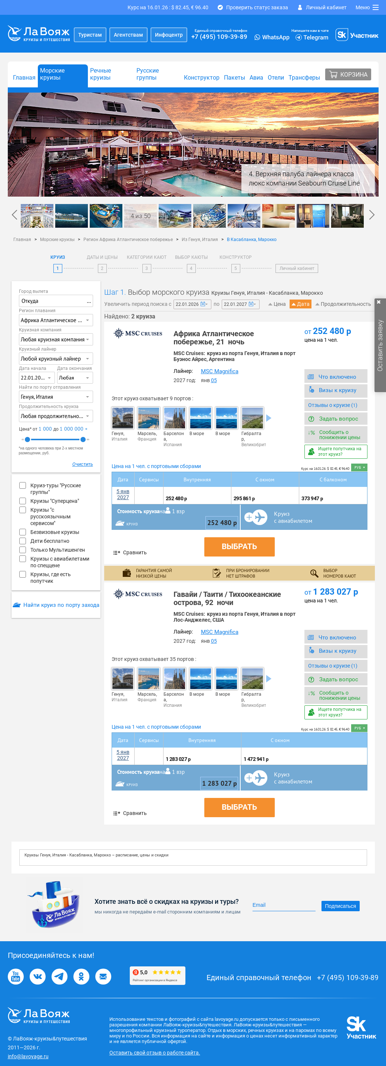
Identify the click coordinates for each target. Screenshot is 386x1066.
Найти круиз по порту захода (61, 605)
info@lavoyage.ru (28, 1056)
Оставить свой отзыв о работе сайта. (154, 1053)
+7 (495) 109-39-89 (219, 36)
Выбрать (239, 546)
